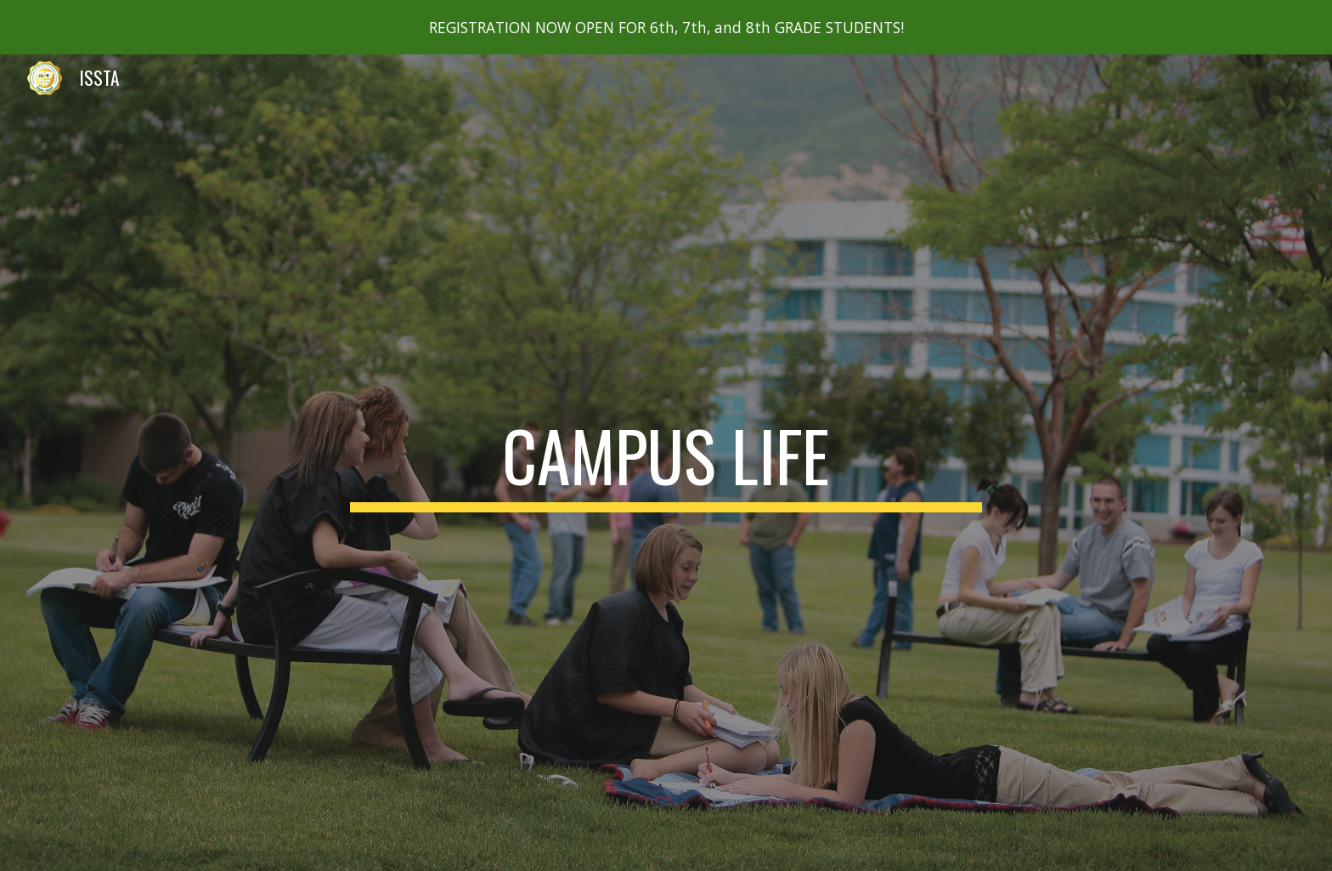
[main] (666, 463)
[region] (666, 27)
